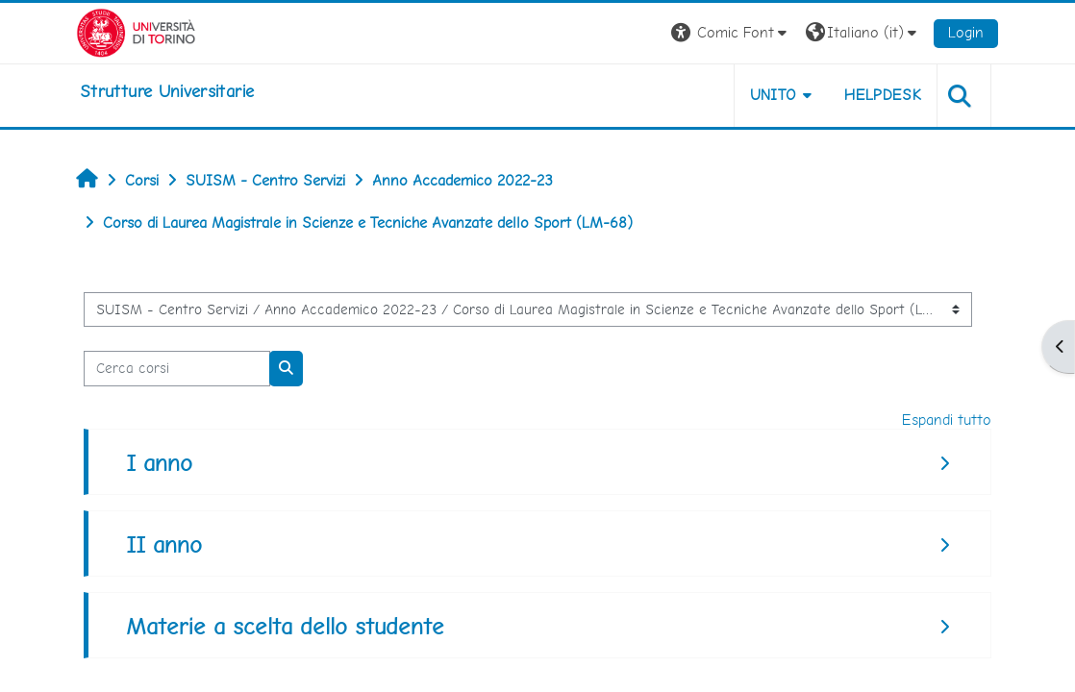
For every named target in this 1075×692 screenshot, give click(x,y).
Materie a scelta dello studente (285, 626)
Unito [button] (773, 95)
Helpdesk (882, 95)
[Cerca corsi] (177, 368)
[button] (731, 33)
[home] (167, 91)
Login (966, 32)
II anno (164, 544)
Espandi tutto (946, 419)
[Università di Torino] (136, 31)
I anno (159, 463)
